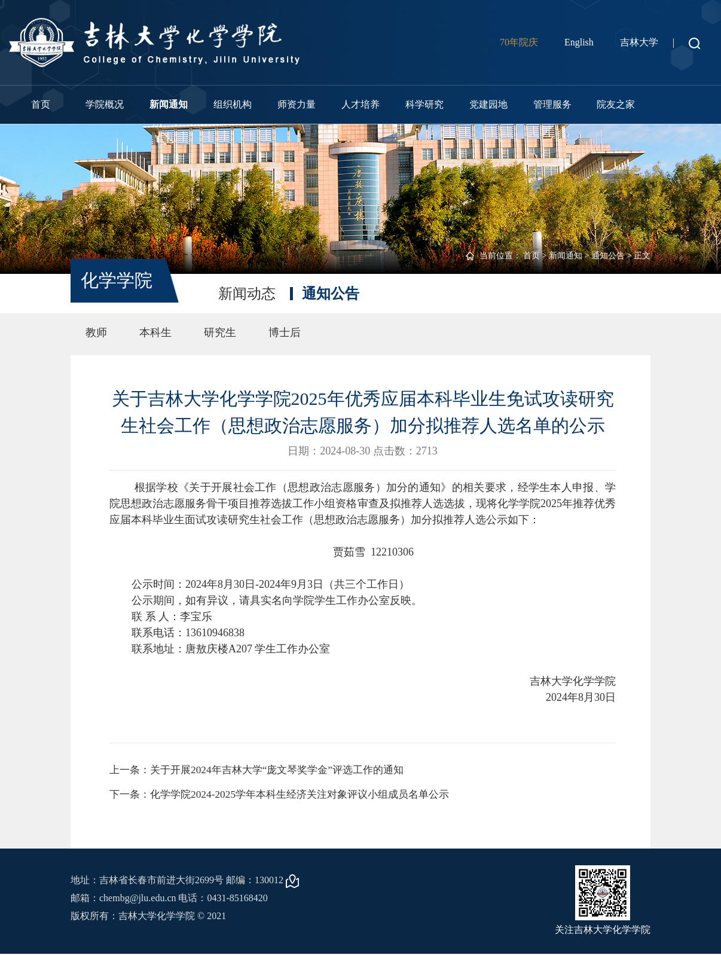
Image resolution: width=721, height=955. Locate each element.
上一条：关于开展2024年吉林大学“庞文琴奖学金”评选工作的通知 (264, 770)
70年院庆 (519, 42)
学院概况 (104, 104)
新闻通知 (168, 104)
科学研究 (424, 104)
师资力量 (296, 104)
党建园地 (488, 104)
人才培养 (360, 104)
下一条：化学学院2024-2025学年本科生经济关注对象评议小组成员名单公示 (288, 795)
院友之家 (616, 104)
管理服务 (552, 104)
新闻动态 (247, 293)
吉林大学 (639, 42)
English (579, 42)
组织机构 (232, 104)
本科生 (155, 332)
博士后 (284, 332)
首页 (40, 104)
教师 (96, 332)
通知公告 (608, 255)
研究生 (220, 332)
